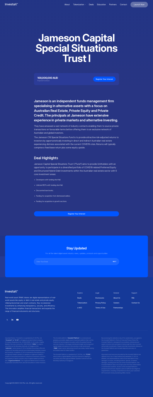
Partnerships (118, 308)
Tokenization (82, 303)
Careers (116, 303)
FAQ (133, 298)
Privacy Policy (100, 303)
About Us (116, 298)
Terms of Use (100, 308)
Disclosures (99, 298)
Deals (79, 298)
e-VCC (79, 308)
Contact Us (136, 303)
